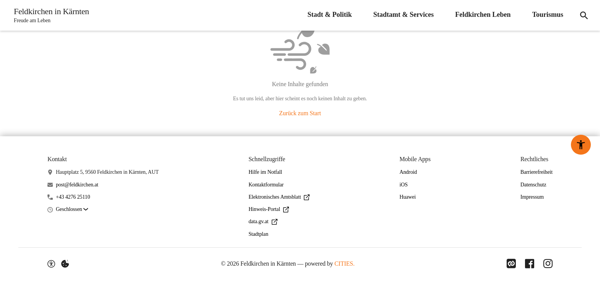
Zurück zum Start (300, 113)
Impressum (532, 197)
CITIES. (344, 263)
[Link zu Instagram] (548, 263)
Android (408, 172)
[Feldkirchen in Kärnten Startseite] (49, 15)
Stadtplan (258, 234)
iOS (403, 185)
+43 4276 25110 (73, 197)
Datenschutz (533, 185)
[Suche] (584, 15)
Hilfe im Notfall (265, 172)
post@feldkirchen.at (77, 185)
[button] (72, 210)
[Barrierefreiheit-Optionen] (51, 264)
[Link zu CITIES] (511, 263)
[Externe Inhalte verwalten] (65, 264)
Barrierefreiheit (536, 172)
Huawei (407, 197)
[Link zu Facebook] (529, 263)
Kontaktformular (266, 185)
